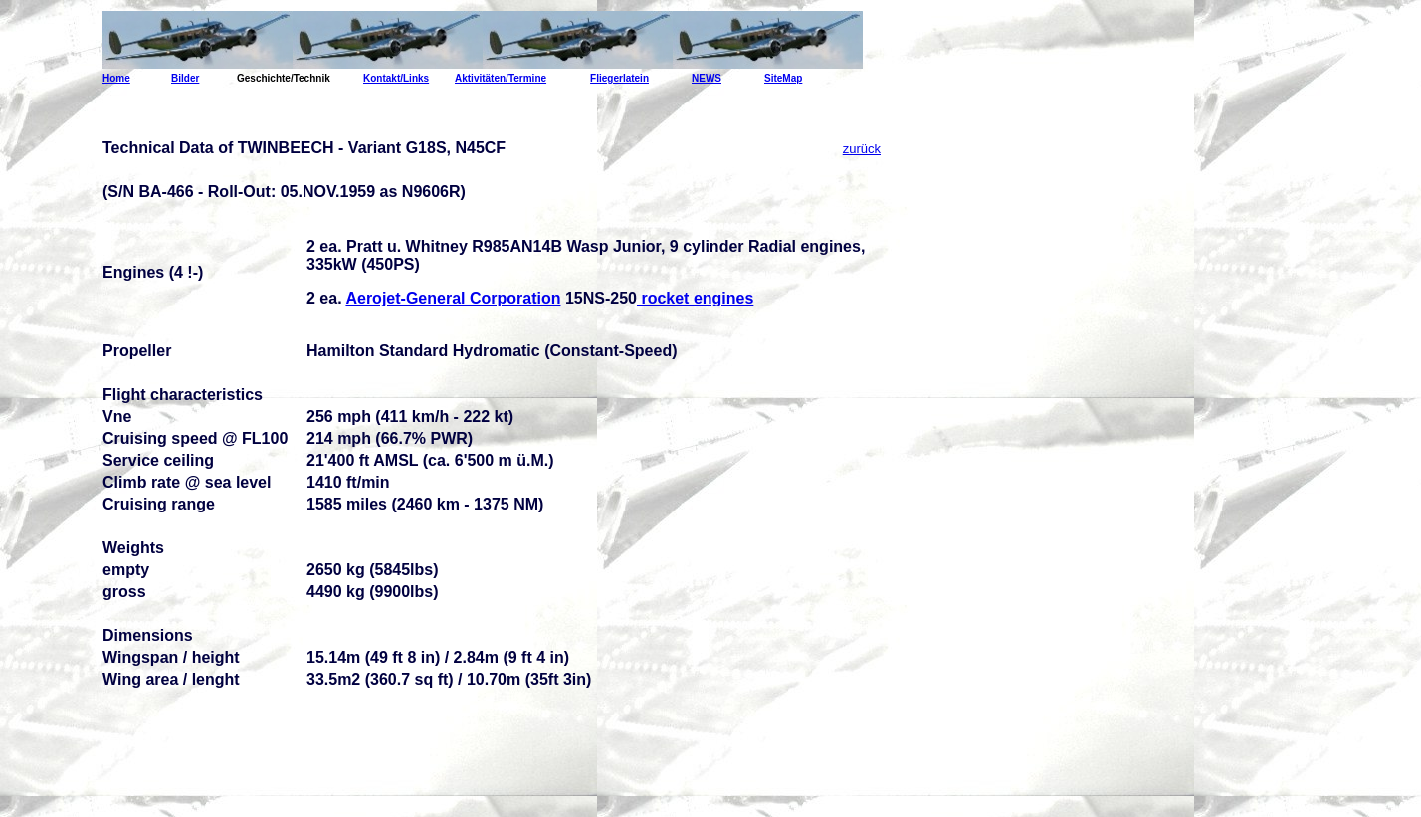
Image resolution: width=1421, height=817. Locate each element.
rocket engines (695, 298)
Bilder (185, 78)
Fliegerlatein (619, 78)
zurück (862, 148)
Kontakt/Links (396, 78)
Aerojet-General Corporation (452, 298)
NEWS (706, 78)
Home (116, 78)
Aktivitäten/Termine (500, 78)
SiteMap (783, 78)
